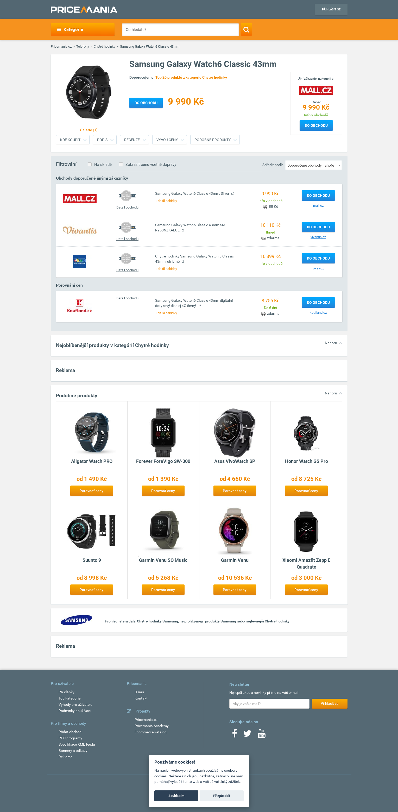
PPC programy (70, 738)
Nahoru (331, 343)
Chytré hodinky (104, 46)
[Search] (246, 29)
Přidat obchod (70, 732)
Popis (102, 140)
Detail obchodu (127, 207)
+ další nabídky (166, 201)
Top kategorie (69, 698)
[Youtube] (261, 735)
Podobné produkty (212, 140)
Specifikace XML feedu (77, 744)
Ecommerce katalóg (151, 732)
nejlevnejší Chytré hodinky (267, 621)
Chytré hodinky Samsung (157, 621)
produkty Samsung (220, 621)
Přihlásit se (331, 9)
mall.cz (318, 205)
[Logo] (316, 90)
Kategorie (70, 29)
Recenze (132, 140)
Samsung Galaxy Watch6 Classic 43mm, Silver (192, 193)
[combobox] (313, 165)
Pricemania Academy (152, 726)
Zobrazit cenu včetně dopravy (150, 164)
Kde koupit (70, 140)
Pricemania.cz (61, 46)
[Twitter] (247, 735)
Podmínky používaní (75, 711)
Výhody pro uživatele (75, 704)
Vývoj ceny (167, 140)
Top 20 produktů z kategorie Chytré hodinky (191, 77)
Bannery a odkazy (73, 750)
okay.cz (318, 268)
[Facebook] (234, 735)
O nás (139, 692)
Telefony (82, 46)
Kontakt (141, 698)
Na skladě (103, 164)
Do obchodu (316, 125)
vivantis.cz (318, 237)
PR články (66, 692)
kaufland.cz (318, 312)
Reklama (66, 757)
